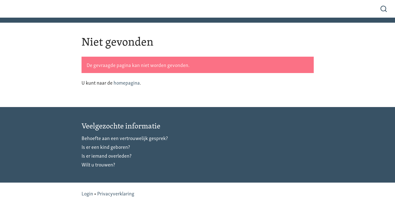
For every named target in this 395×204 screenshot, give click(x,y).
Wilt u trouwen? (98, 164)
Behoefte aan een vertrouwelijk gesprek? (125, 138)
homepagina (127, 82)
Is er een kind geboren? (106, 147)
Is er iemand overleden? (106, 155)
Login (87, 193)
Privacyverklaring (115, 193)
